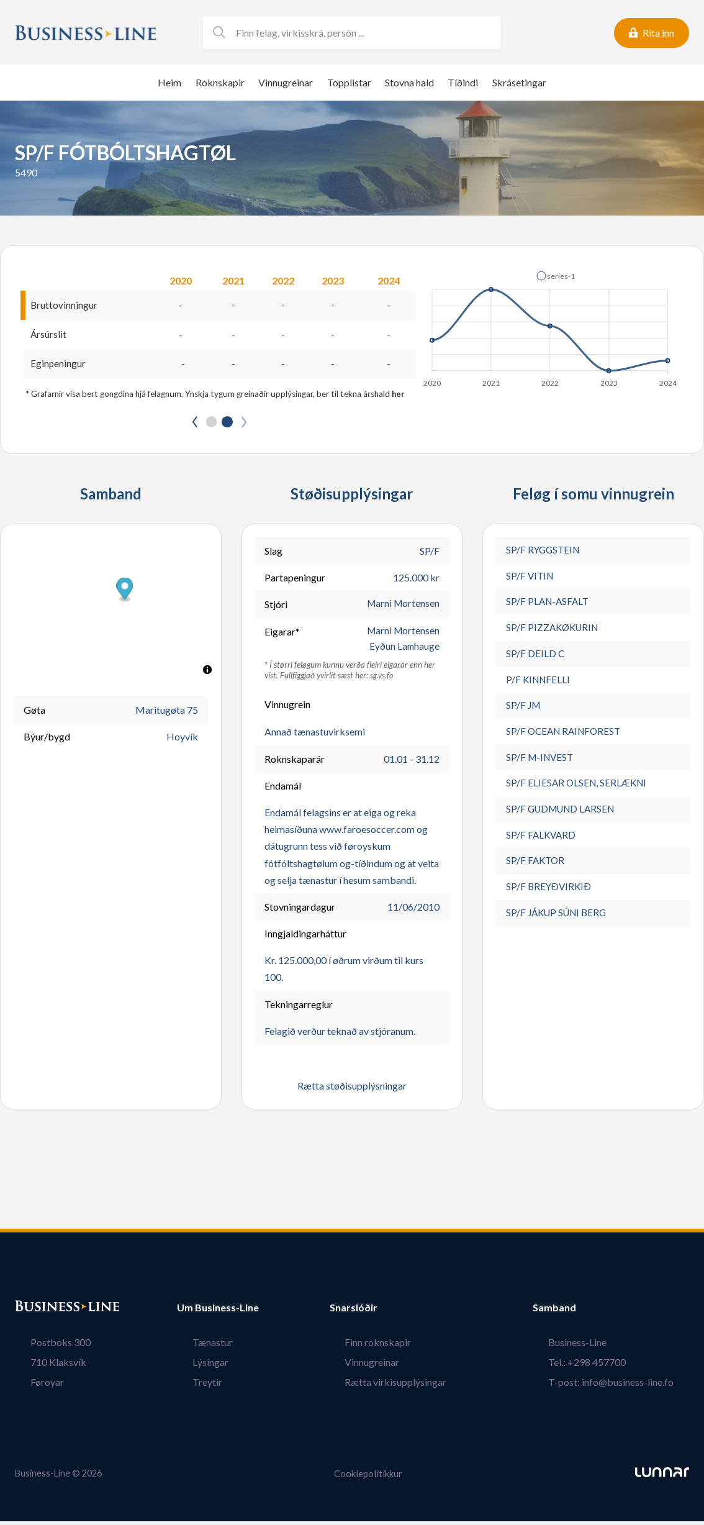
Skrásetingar (519, 82)
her (398, 395)
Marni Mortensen (402, 606)
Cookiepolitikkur (368, 1477)
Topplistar (349, 82)
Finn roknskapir (393, 1346)
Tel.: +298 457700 (602, 1366)
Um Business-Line (218, 1312)
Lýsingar (195, 1366)
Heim (169, 82)
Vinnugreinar (285, 82)
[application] (551, 325)
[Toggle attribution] (207, 672)
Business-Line (593, 1346)
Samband (585, 1312)
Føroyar (31, 1386)
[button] (555, 276)
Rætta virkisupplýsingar (411, 1386)
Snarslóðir (384, 1312)
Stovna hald (409, 82)
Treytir (192, 1386)
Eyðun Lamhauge (404, 651)
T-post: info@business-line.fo (626, 1386)
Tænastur (197, 1346)
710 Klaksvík (43, 1366)
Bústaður (36, 1312)
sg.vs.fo (382, 680)
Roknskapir (220, 82)
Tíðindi (463, 82)
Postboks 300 (45, 1346)
